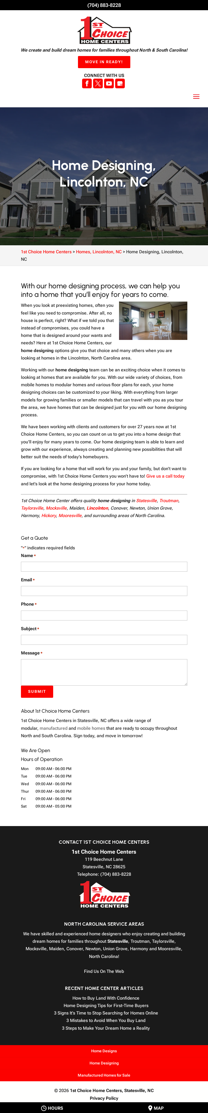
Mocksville (56, 508)
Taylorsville (32, 508)
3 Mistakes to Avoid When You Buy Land (105, 1020)
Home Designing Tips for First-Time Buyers (106, 1005)
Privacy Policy (104, 1098)
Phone (29, 604)
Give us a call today (165, 476)
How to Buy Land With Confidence (105, 998)
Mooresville (70, 515)
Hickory (48, 515)
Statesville (146, 500)
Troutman (168, 500)
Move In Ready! (104, 62)
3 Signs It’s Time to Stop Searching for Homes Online (106, 1013)
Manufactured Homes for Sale (104, 1075)
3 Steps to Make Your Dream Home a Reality (106, 1028)
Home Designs (104, 1051)
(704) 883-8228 (104, 5)
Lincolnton (97, 508)
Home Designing (104, 1063)
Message (31, 653)
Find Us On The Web (104, 971)
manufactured (53, 728)
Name (28, 556)
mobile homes (91, 728)
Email (28, 580)
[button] (196, 97)
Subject (30, 629)
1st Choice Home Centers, (112, 1090)
